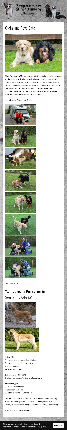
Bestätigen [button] (58, 425)
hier (17, 283)
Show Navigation (55, 2)
